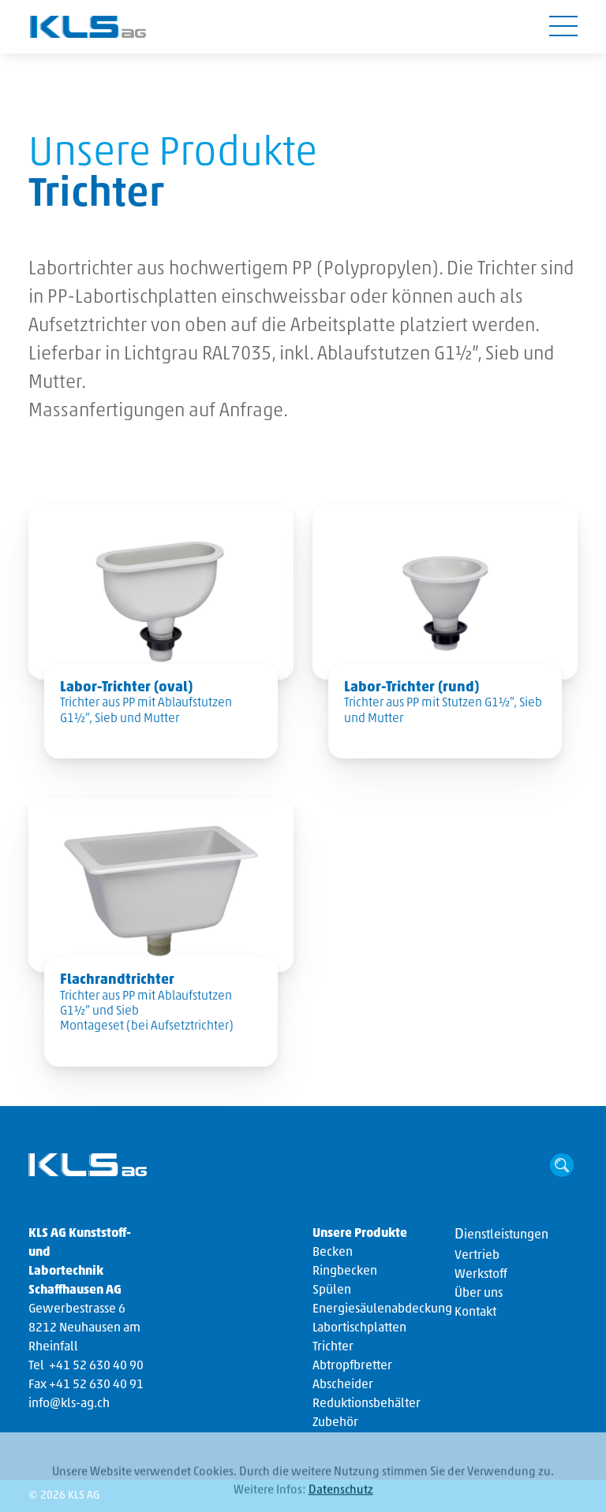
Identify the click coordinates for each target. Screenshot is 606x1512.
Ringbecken (344, 1271)
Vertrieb (476, 1255)
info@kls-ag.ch (69, 1404)
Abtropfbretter (352, 1366)
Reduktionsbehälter (366, 1404)
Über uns (478, 1293)
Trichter (333, 1347)
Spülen (331, 1290)
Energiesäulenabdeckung (382, 1309)
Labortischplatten (359, 1328)
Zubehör (335, 1423)
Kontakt (475, 1312)
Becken (332, 1252)
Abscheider (342, 1385)
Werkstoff (480, 1274)
